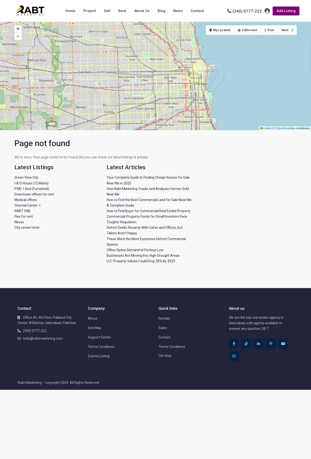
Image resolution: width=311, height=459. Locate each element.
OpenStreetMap (285, 128)
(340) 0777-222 (247, 11)
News (178, 11)
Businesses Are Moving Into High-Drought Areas (143, 255)
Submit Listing (99, 356)
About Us (142, 11)
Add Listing (286, 11)
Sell (107, 11)
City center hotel (26, 228)
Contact (197, 11)
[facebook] (234, 344)
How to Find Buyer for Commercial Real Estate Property (149, 211)
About (92, 318)
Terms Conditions (101, 347)
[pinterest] (271, 344)
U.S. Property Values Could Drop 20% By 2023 (141, 261)
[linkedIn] (258, 344)
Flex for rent (23, 216)
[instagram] (234, 356)
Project (89, 11)
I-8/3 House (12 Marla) (31, 183)
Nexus (19, 222)
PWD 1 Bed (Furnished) (31, 189)
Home (70, 11)
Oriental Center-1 (27, 205)
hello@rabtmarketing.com (43, 338)
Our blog (165, 356)
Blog (161, 11)
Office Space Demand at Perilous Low (135, 250)
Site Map (94, 328)
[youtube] (283, 344)
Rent (122, 11)
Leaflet (266, 128)
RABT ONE (22, 211)
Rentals (164, 318)
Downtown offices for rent (34, 194)
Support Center (99, 337)
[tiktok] (246, 344)
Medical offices (25, 200)
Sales (163, 328)
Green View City (26, 177)
